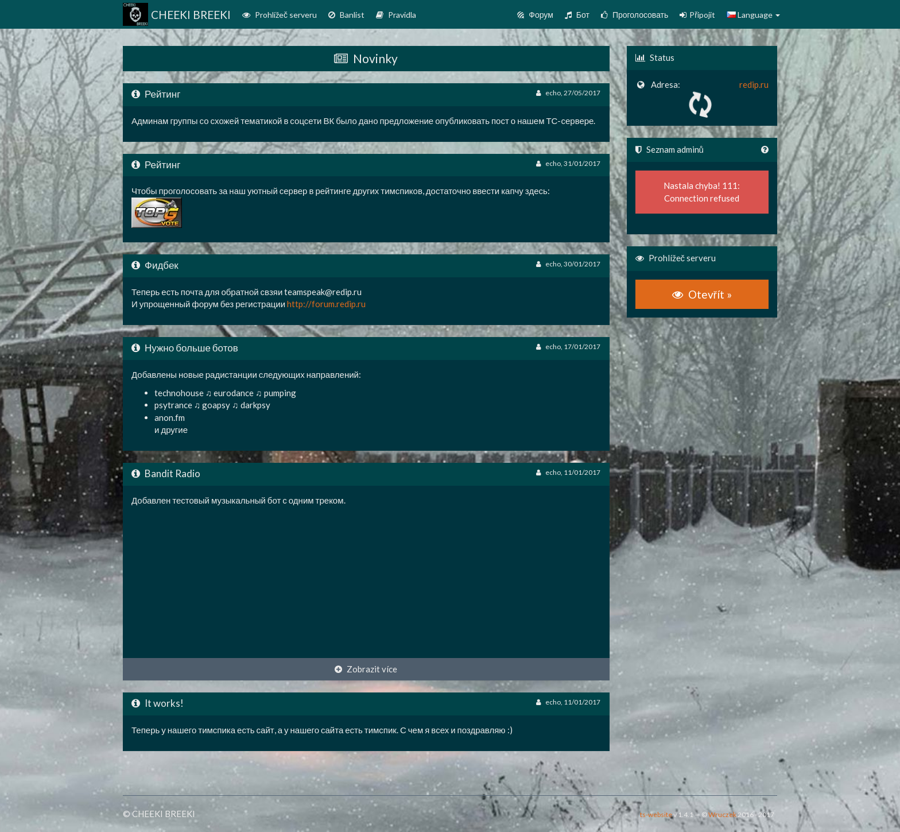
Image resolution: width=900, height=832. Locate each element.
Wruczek (722, 814)
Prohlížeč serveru (279, 15)
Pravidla (396, 15)
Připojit (697, 15)
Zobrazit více (366, 669)
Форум (535, 15)
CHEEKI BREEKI (172, 14)
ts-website (656, 814)
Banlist (346, 15)
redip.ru (754, 84)
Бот (577, 15)
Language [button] (753, 15)
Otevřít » (702, 294)
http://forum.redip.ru (326, 304)
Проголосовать (634, 15)
